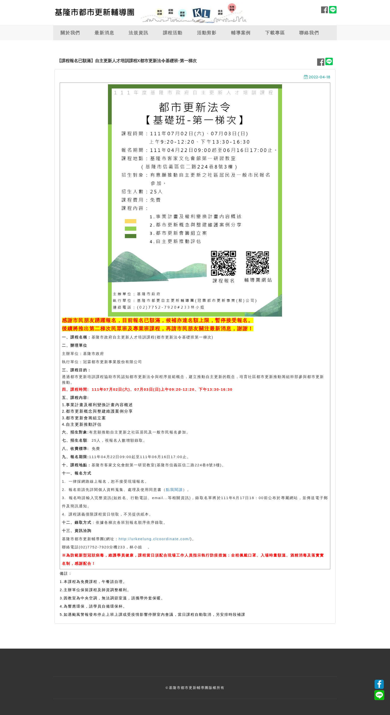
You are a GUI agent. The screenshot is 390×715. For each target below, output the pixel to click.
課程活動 (173, 33)
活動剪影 (207, 33)
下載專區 (275, 33)
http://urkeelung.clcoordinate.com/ (154, 539)
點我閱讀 (174, 490)
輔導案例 (241, 33)
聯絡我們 (309, 33)
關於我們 (70, 33)
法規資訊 (138, 33)
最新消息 (104, 33)
